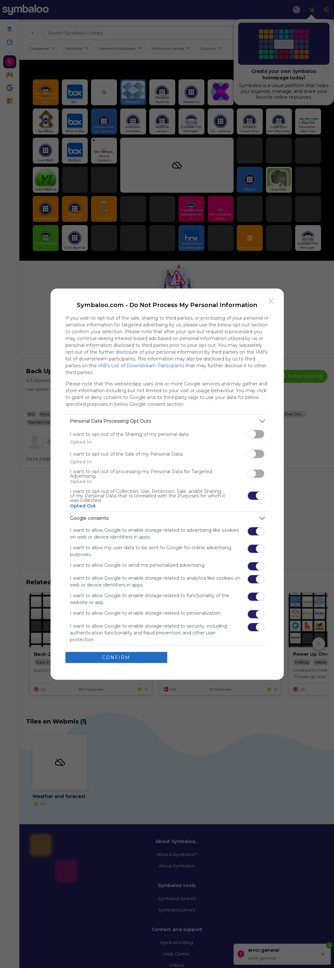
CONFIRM (116, 657)
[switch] (256, 433)
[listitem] (167, 420)
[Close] (271, 301)
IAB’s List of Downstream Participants (141, 365)
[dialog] (167, 483)
